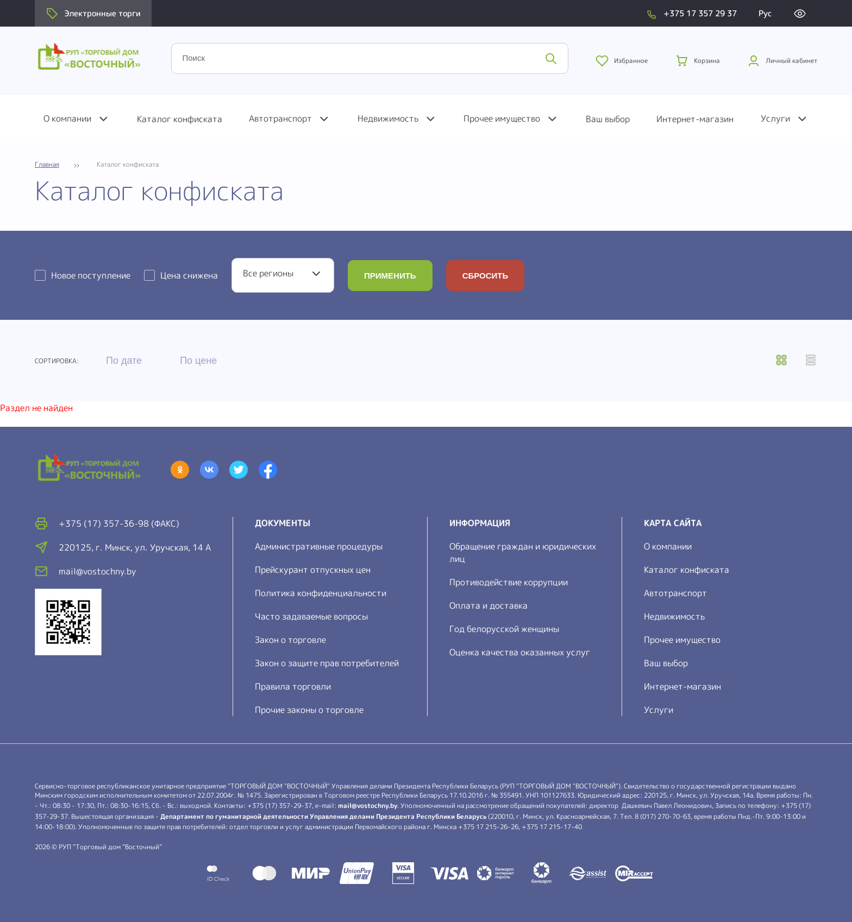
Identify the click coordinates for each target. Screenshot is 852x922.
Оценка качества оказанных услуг (519, 652)
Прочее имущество (501, 118)
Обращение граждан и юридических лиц (522, 552)
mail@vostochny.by (367, 805)
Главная (47, 164)
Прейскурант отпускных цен (313, 570)
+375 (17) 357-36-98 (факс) (119, 523)
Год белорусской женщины (504, 629)
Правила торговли (293, 686)
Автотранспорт (280, 118)
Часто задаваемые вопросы (311, 616)
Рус (765, 13)
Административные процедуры (319, 546)
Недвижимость (388, 118)
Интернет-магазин (695, 119)
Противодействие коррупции (508, 582)
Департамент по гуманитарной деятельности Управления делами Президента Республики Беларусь (323, 816)
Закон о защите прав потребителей (327, 663)
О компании (67, 118)
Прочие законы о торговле (309, 710)
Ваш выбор (608, 119)
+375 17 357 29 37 (700, 13)
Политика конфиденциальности (320, 593)
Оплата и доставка (488, 605)
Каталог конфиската (179, 119)
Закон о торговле (290, 640)
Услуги (775, 118)
